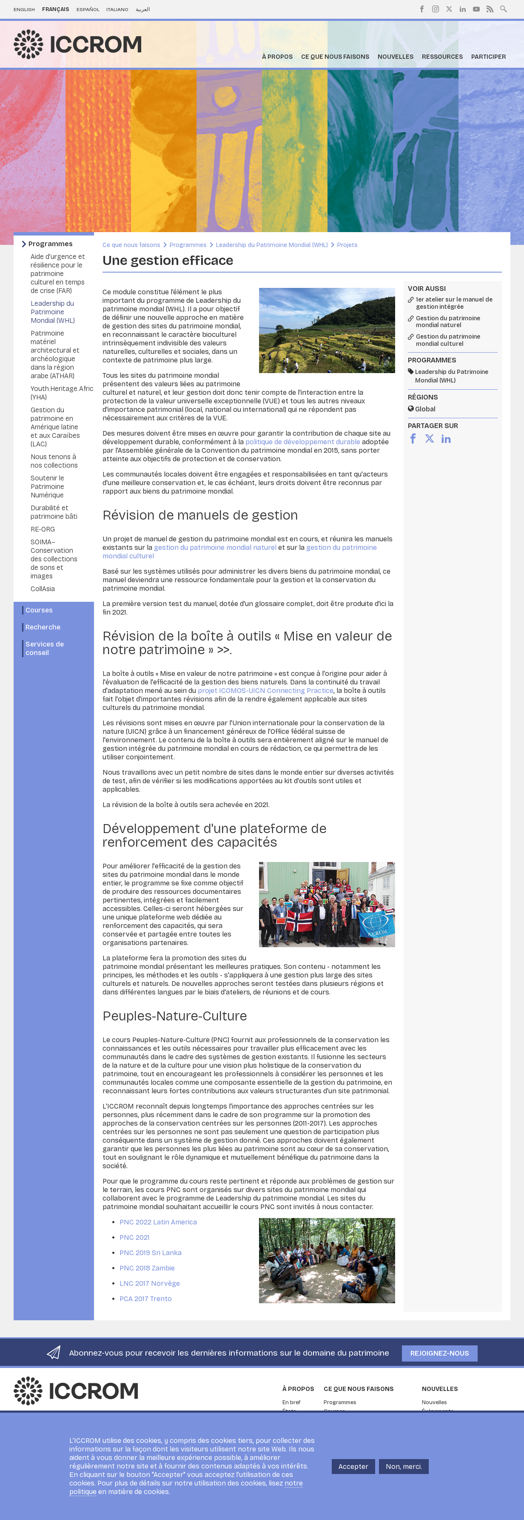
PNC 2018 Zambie (147, 1268)
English (24, 9)
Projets (347, 245)
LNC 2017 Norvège (150, 1283)
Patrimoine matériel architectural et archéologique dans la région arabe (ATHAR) (55, 354)
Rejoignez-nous (439, 1353)
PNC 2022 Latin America (158, 1222)
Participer (488, 56)
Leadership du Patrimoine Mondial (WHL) (53, 312)
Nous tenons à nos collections (54, 461)
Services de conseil (45, 648)
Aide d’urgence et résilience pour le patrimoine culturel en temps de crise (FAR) (58, 274)
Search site (503, 8)
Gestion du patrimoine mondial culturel (448, 340)
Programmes (50, 244)
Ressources (442, 56)
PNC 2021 (135, 1237)
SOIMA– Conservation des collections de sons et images (54, 559)
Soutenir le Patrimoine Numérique (47, 486)
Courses (39, 610)
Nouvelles (395, 56)
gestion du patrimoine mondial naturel (216, 547)
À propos (277, 56)
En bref (291, 1402)
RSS (490, 9)
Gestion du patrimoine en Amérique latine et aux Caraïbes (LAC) (55, 427)
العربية (143, 9)
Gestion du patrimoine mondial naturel (448, 322)
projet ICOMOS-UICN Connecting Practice (265, 691)
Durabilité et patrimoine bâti (54, 512)
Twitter (449, 9)
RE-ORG (43, 529)
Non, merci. (404, 1467)
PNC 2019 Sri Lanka (151, 1253)
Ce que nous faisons (335, 56)
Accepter (353, 1467)
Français (55, 9)
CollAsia (43, 589)
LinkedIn (462, 9)
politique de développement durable (303, 442)
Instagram (435, 9)
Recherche (43, 627)
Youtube (476, 9)
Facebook (422, 9)
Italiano (117, 9)
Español (88, 9)
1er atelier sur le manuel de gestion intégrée (454, 303)
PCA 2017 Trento (146, 1299)
